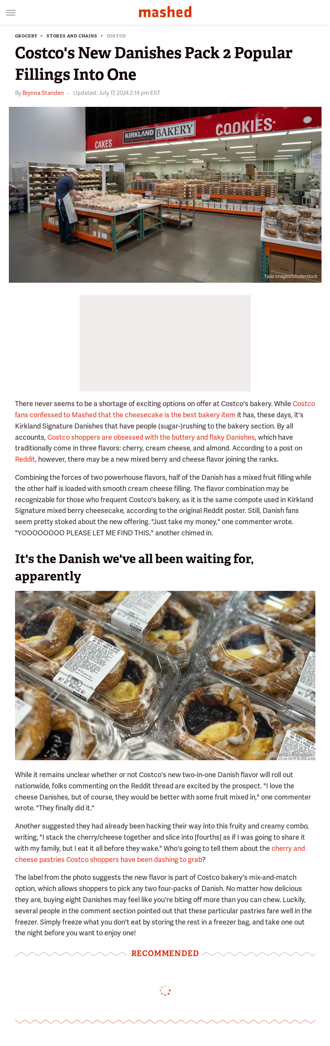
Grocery (26, 36)
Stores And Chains (72, 36)
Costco (116, 36)
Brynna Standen (43, 93)
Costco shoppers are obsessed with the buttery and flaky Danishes (151, 437)
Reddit (25, 459)
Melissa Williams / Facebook (282, 754)
